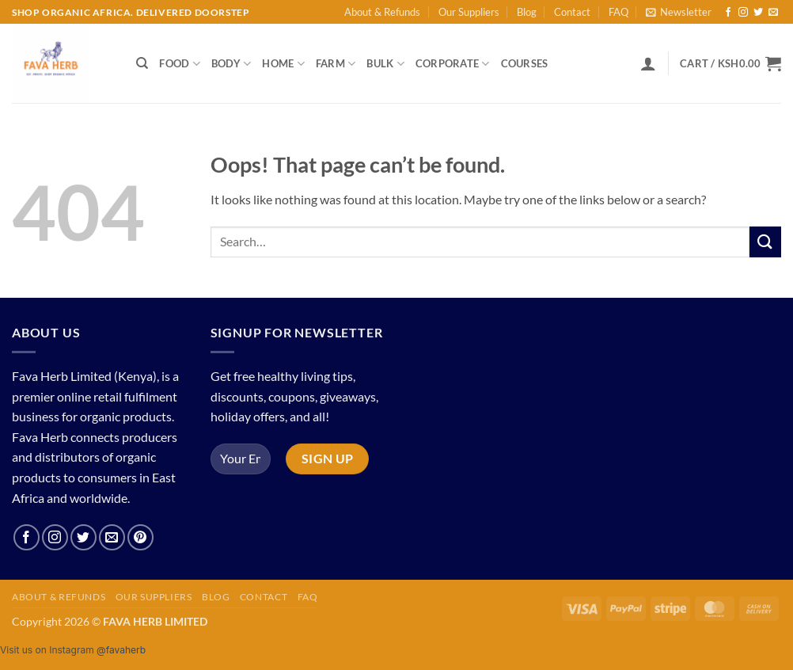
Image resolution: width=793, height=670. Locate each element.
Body (231, 63)
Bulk (385, 63)
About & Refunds (382, 12)
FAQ (618, 12)
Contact (572, 12)
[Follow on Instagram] (743, 12)
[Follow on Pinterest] (140, 537)
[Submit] (765, 242)
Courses (524, 63)
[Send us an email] (773, 12)
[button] (678, 12)
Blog (527, 12)
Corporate (452, 63)
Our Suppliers (468, 12)
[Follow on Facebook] (728, 12)
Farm (335, 63)
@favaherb (121, 650)
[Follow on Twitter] (758, 12)
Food (179, 63)
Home (283, 63)
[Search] (142, 63)
